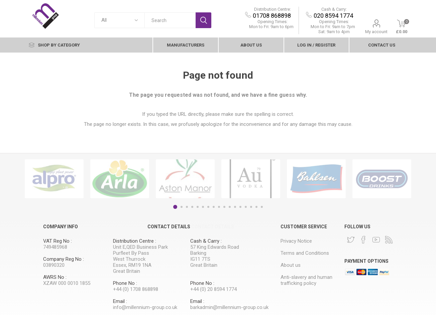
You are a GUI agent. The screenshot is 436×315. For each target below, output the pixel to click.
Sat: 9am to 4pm (334, 31)
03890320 (54, 265)
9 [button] (219, 207)
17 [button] (262, 207)
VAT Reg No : (57, 241)
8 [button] (214, 207)
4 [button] (192, 207)
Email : (120, 301)
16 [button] (256, 207)
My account (377, 31)
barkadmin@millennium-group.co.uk (229, 307)
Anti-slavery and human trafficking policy (306, 280)
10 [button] (224, 207)
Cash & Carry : (206, 241)
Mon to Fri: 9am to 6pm (272, 26)
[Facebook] (363, 239)
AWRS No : (55, 277)
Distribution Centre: (272, 9)
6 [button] (203, 207)
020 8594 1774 (334, 15)
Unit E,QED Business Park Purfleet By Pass (140, 250)
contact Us (381, 45)
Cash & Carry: (334, 9)
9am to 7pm (333, 26)
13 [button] (240, 207)
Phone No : (125, 283)
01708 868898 (272, 15)
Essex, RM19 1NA (132, 265)
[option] (54, 178)
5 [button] (198, 207)
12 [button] (235, 207)
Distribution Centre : (134, 241)
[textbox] (170, 20)
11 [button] (230, 207)
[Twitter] (350, 239)
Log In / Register (316, 45)
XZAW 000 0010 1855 (66, 283)
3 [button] (187, 207)
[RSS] (389, 239)
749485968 (55, 247)
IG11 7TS (200, 259)
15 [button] (251, 207)
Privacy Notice (296, 241)
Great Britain (126, 271)
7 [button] (208, 207)
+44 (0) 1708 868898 (135, 289)
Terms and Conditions (305, 253)
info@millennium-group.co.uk (145, 307)
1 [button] (175, 207)
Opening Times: (273, 21)
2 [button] (182, 207)
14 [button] (246, 207)
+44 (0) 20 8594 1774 (213, 289)
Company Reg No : (63, 259)
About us (251, 45)
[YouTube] (376, 239)
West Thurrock (129, 259)
